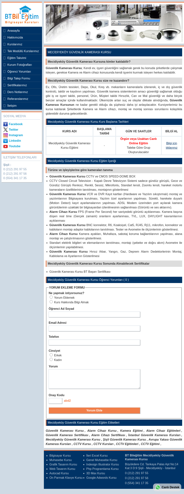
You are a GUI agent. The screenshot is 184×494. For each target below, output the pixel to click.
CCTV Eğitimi (150, 447)
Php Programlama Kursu (102, 472)
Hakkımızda (15, 37)
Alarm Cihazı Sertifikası (108, 438)
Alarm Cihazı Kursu (102, 434)
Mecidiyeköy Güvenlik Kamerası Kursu (73, 442)
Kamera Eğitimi (131, 434)
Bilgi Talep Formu (18, 78)
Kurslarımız (14, 44)
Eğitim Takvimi (16, 58)
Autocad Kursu (59, 476)
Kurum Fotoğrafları (19, 64)
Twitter (13, 129)
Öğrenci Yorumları (19, 71)
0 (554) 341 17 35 (15, 178)
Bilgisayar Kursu (60, 458)
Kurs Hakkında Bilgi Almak (69, 302)
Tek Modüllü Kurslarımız (23, 51)
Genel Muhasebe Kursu (101, 463)
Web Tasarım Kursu (62, 472)
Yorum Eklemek (62, 297)
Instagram (16, 135)
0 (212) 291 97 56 (15, 173)
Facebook (16, 124)
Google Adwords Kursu (101, 481)
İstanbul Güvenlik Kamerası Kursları (154, 438)
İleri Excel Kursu (97, 458)
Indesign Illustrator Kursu (102, 467)
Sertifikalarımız (17, 85)
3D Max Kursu (95, 476)
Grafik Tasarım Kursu (63, 467)
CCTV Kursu (82, 447)
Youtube (14, 146)
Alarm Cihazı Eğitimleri (163, 434)
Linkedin (15, 140)
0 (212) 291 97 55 (15, 169)
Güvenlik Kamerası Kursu (65, 434)
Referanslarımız (17, 98)
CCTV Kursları (103, 447)
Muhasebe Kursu (60, 463)
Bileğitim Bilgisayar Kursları (20, 15)
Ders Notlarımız (17, 92)
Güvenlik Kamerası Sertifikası (67, 438)
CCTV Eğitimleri (127, 447)
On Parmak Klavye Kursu (66, 481)
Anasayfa (13, 30)
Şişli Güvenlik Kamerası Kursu (124, 442)
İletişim (12, 105)
